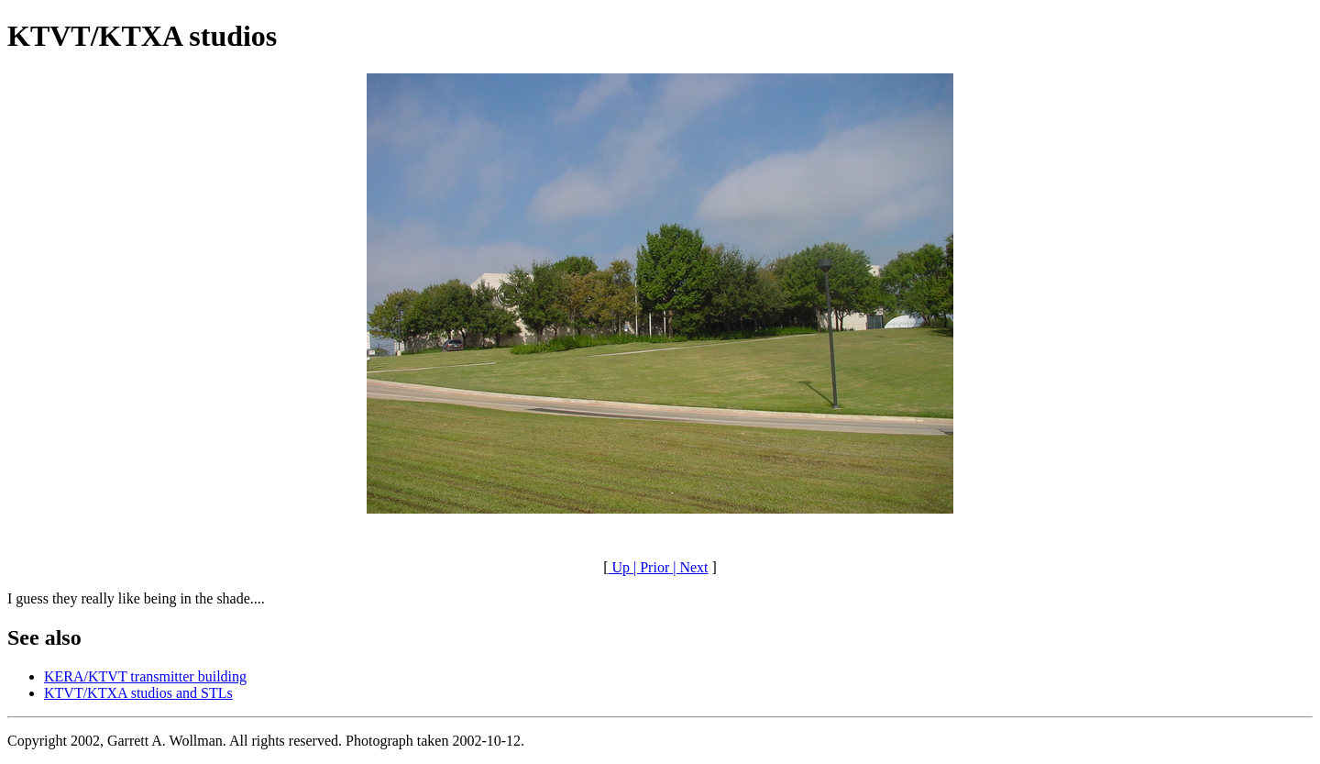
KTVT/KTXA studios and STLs (138, 693)
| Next (688, 567)
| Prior (649, 567)
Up (619, 567)
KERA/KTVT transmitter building (145, 676)
